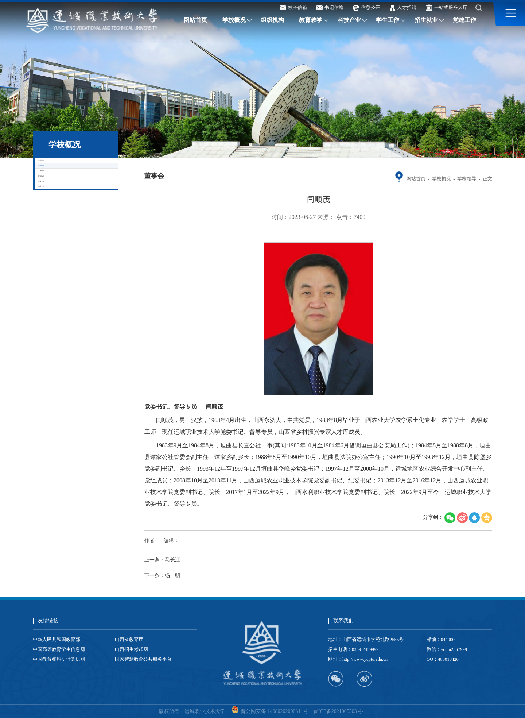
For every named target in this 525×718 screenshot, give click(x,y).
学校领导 (62, 191)
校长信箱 (293, 7)
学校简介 (62, 169)
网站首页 (195, 20)
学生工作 (387, 20)
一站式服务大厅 (446, 7)
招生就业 (426, 20)
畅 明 (172, 575)
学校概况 (234, 20)
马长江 (172, 560)
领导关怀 (62, 279)
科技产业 (349, 20)
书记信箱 (329, 7)
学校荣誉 (62, 257)
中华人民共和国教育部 (56, 639)
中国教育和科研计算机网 (59, 659)
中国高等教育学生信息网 (59, 649)
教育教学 (310, 20)
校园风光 (62, 235)
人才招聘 (402, 7)
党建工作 (464, 20)
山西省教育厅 (129, 639)
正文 (487, 178)
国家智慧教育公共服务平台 (143, 659)
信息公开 (366, 7)
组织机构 (272, 20)
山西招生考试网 (131, 649)
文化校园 (62, 213)
